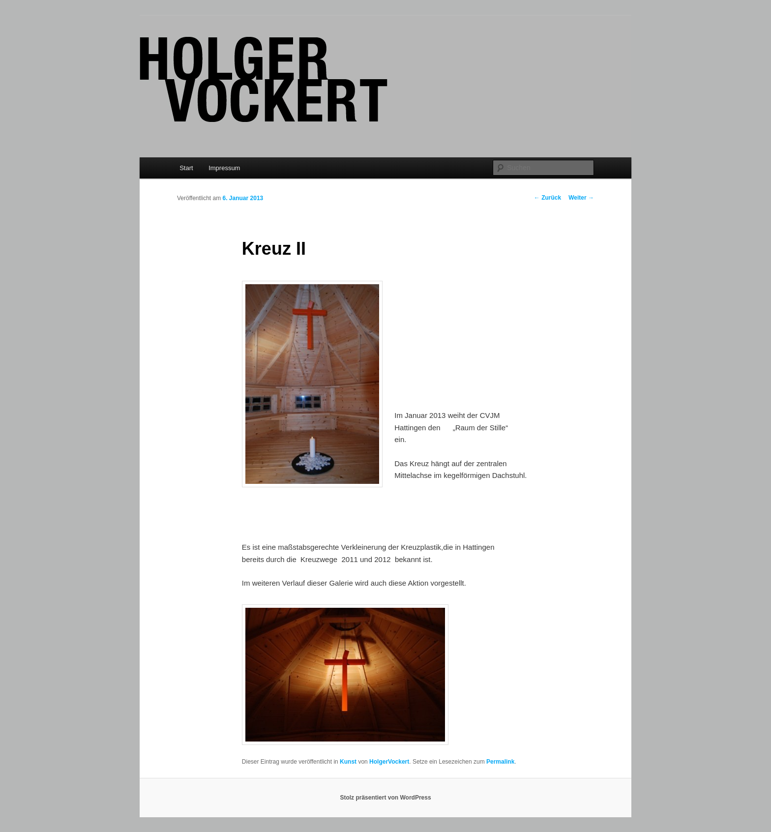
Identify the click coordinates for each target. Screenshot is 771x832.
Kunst (348, 761)
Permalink (500, 761)
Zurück (547, 197)
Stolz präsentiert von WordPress (385, 797)
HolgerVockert (389, 761)
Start (186, 168)
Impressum (224, 168)
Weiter (581, 197)
